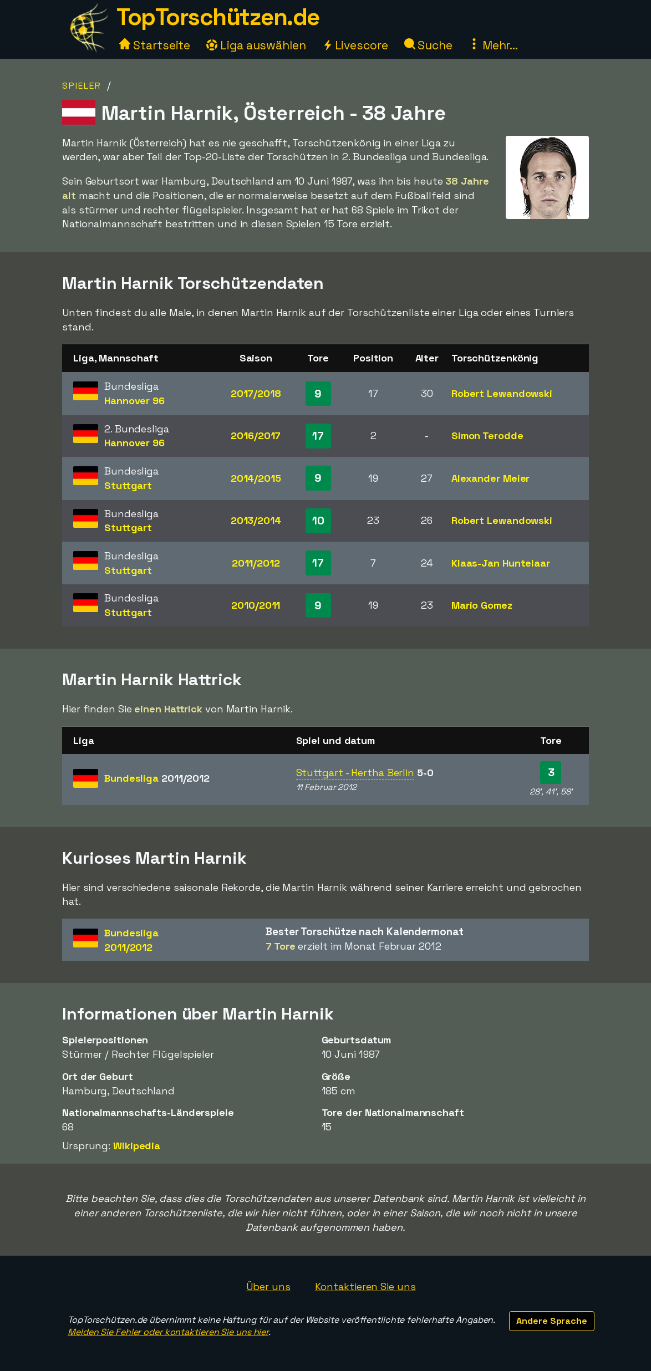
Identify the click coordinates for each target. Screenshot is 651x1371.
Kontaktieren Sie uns (365, 1286)
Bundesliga (157, 778)
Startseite (154, 45)
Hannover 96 (134, 400)
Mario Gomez (481, 605)
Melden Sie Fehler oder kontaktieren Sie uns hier (168, 1332)
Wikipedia (136, 1145)
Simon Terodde (487, 435)
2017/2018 (256, 393)
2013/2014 (256, 520)
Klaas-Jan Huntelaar (500, 563)
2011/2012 (256, 563)
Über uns (268, 1286)
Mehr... (493, 45)
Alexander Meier (490, 478)
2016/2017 (256, 435)
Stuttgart (128, 485)
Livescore (355, 45)
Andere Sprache (551, 1321)
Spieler (81, 85)
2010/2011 (255, 605)
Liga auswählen (256, 45)
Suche (428, 45)
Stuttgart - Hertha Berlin (355, 772)
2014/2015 (256, 478)
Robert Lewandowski (501, 393)
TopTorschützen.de (217, 17)
